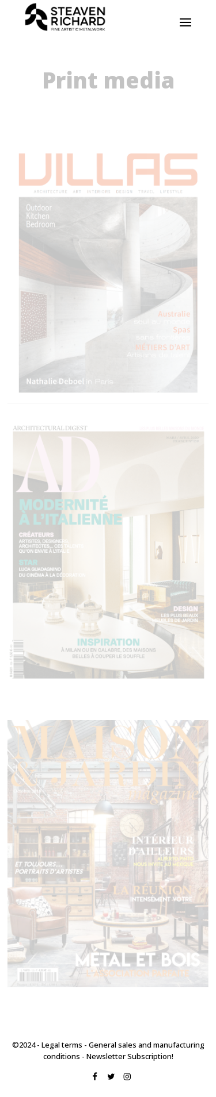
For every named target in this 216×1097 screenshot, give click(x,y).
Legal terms (61, 1045)
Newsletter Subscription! (129, 1056)
